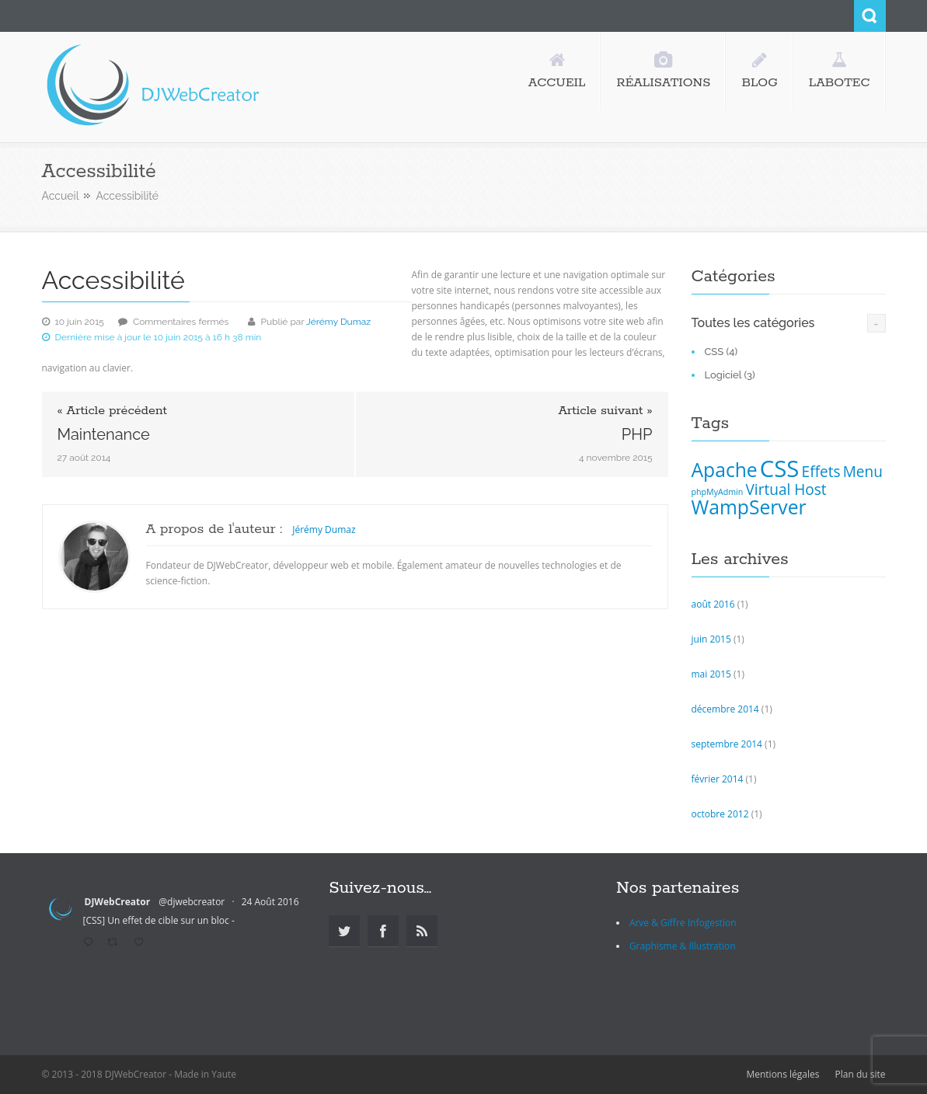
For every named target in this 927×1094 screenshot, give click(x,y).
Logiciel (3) (730, 375)
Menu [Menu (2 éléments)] (863, 472)
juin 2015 (711, 639)
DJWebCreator (118, 901)
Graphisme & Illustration (682, 946)
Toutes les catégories (753, 322)
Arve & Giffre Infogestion (683, 922)
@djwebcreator (192, 901)
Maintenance (104, 434)
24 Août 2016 (270, 901)
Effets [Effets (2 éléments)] (821, 472)
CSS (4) (721, 351)
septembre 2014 (727, 744)
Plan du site (860, 1074)
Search (870, 16)
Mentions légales (782, 1074)
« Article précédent (112, 411)
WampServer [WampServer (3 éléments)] (749, 507)
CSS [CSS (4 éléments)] (780, 468)
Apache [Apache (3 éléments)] (725, 470)
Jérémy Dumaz (338, 321)
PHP (637, 434)
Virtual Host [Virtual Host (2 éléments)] (785, 489)
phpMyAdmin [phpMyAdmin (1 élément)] (718, 491)
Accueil (60, 196)
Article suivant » (605, 411)
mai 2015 (711, 674)
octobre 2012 (720, 813)
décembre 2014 (725, 709)
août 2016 (713, 604)
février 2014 (718, 779)
